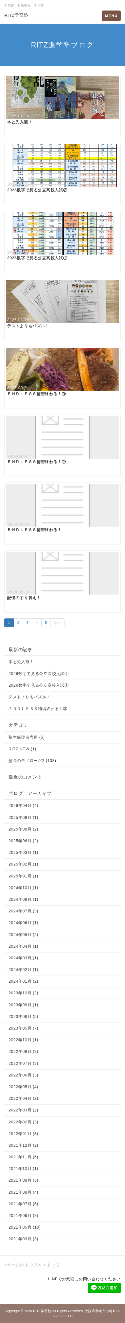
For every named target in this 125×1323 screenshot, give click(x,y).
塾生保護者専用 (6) (27, 737)
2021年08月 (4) (23, 1192)
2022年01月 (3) (23, 1133)
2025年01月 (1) (23, 876)
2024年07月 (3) (23, 911)
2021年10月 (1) (23, 1168)
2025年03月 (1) (23, 852)
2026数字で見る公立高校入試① (38, 685)
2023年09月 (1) (23, 1005)
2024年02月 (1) (23, 969)
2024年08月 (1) (23, 899)
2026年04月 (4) (23, 805)
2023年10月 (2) (23, 993)
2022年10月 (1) (23, 1040)
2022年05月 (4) (23, 1086)
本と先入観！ (21, 661)
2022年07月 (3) (23, 1063)
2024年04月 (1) (23, 946)
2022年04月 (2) (23, 1098)
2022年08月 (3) (23, 1051)
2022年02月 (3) (23, 1122)
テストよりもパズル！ (30, 697)
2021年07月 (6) (23, 1204)
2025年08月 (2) (23, 829)
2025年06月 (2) (23, 840)
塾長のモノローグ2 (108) (32, 760)
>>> (57, 623)
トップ (53, 1264)
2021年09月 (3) (23, 1180)
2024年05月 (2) (23, 934)
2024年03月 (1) (23, 958)
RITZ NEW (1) (22, 749)
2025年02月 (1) (23, 864)
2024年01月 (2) (23, 981)
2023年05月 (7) (23, 1028)
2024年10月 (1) (23, 887)
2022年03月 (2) (23, 1110)
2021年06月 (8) (23, 1215)
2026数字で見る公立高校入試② (38, 673)
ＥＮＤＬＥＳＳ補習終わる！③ (38, 708)
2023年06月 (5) (23, 1016)
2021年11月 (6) (23, 1157)
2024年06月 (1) (23, 922)
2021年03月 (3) (23, 1239)
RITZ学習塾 (16, 15)
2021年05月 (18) (25, 1227)
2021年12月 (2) (23, 1145)
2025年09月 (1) (23, 817)
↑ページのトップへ (23, 1264)
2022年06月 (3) (23, 1075)
